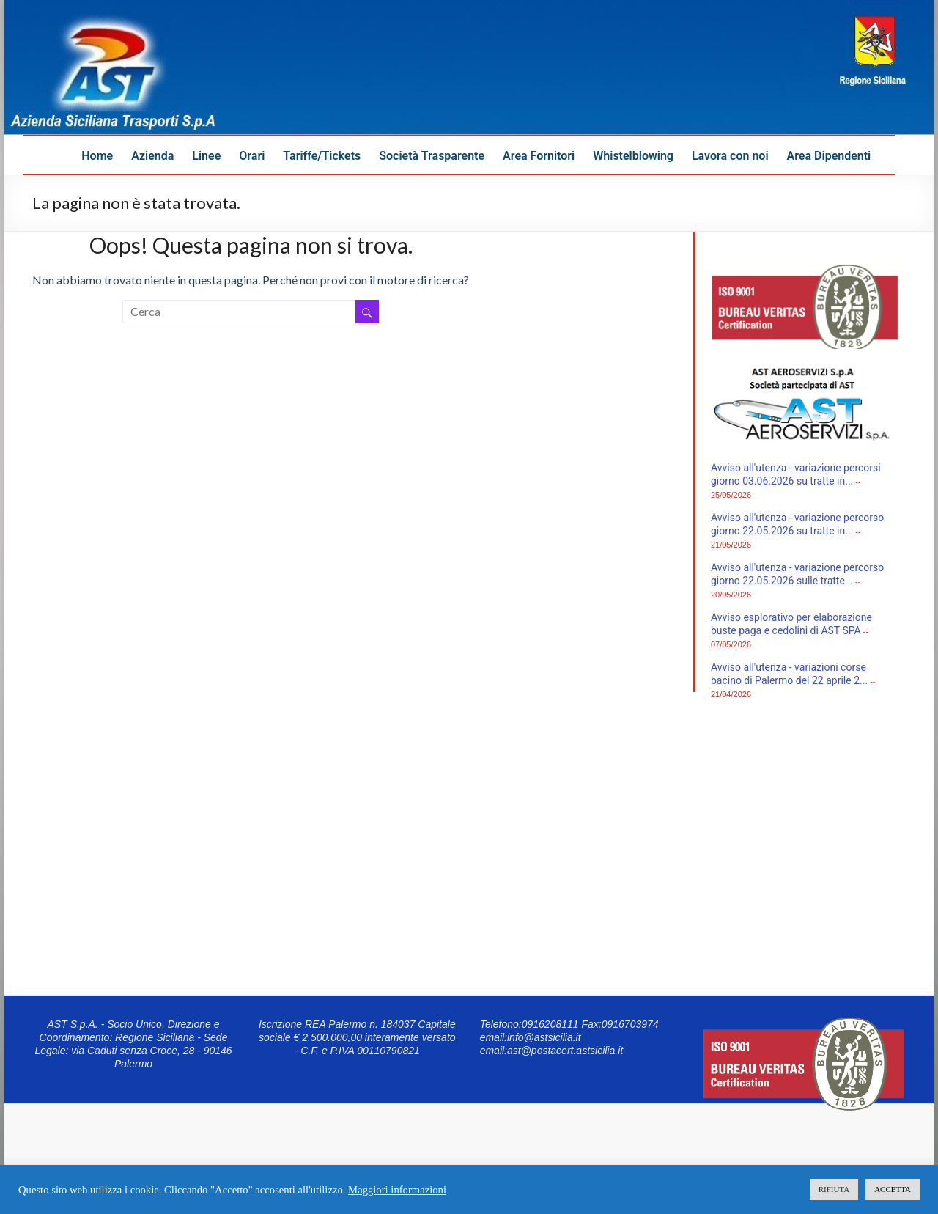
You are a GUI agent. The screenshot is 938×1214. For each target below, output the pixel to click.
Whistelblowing (633, 156)
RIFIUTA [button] (834, 1189)
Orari (252, 156)
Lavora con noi (730, 156)
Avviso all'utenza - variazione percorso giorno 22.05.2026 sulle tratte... (797, 574)
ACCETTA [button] (892, 1189)
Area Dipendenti (829, 156)
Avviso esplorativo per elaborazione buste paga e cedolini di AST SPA (791, 623)
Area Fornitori (539, 156)
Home (97, 156)
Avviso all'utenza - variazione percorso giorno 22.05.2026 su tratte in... (797, 524)
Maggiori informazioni (397, 1190)
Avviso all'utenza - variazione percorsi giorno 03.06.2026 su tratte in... (796, 474)
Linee (206, 156)
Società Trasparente (431, 156)
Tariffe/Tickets (322, 156)
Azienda (152, 156)
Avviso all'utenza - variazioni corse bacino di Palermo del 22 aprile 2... (789, 673)
